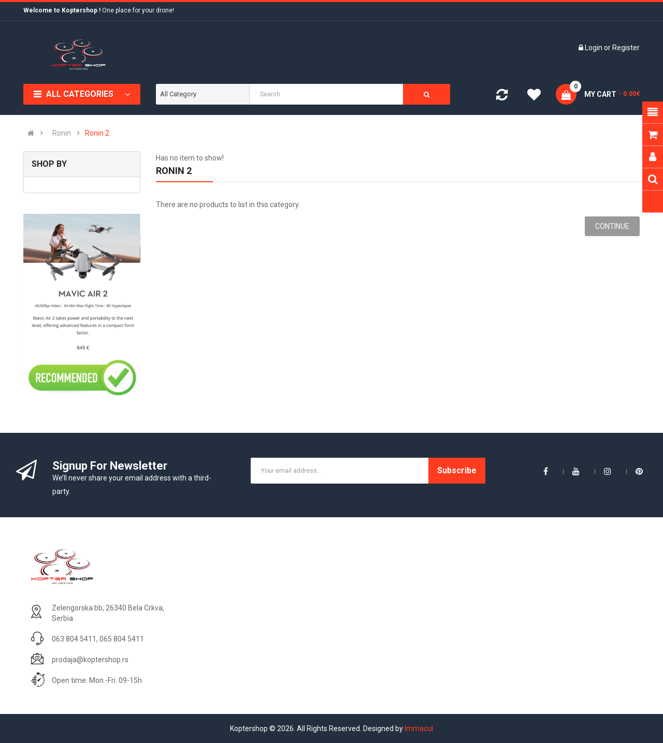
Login (594, 47)
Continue (612, 226)
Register (626, 47)
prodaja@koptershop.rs (90, 659)
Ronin (61, 133)
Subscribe (457, 470)
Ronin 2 (97, 133)
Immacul (419, 728)
